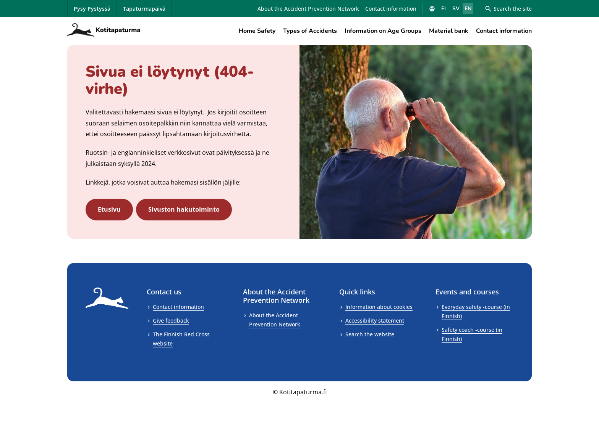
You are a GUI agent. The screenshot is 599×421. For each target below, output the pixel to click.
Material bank (448, 31)
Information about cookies (379, 306)
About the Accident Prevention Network (308, 8)
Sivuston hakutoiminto (184, 209)
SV (456, 8)
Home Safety (257, 31)
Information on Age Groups (383, 31)
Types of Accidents (310, 31)
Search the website (369, 334)
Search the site (508, 9)
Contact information (390, 8)
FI (443, 8)
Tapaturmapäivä (144, 8)
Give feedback (171, 320)
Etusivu (109, 209)
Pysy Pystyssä (92, 8)
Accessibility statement (374, 320)
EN (468, 8)
